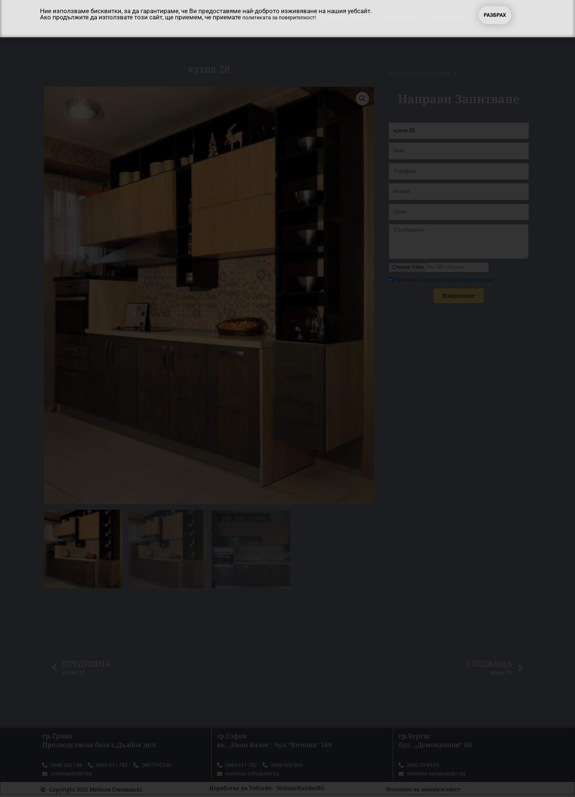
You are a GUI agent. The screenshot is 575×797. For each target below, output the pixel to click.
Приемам (448, 280)
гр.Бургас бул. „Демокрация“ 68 (435, 741)
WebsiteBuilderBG (300, 790)
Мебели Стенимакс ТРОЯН (132, 17)
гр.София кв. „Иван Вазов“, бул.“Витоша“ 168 (276, 741)
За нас (285, 17)
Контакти (447, 17)
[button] (362, 99)
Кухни (424, 73)
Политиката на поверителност (461, 280)
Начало (250, 17)
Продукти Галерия (339, 17)
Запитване (401, 17)
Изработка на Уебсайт (240, 790)
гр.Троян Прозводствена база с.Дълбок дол (98, 741)
